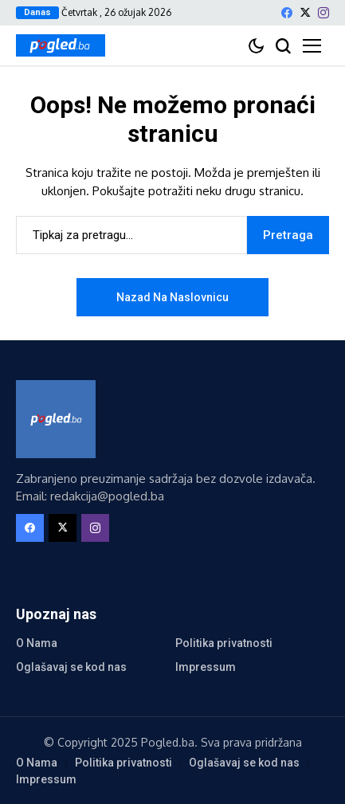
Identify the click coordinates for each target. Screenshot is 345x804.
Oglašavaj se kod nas (71, 667)
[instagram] (323, 12)
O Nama (36, 643)
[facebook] (286, 12)
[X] (305, 12)
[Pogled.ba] (60, 45)
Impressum (205, 667)
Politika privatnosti (223, 643)
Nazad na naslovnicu (172, 297)
